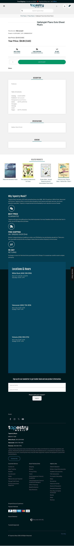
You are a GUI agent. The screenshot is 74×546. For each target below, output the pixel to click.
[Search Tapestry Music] (37, 10)
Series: (13, 127)
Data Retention (33, 489)
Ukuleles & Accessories (56, 471)
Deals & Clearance (54, 466)
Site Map (63, 534)
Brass (51, 478)
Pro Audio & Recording (56, 476)
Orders (10, 476)
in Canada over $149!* (26, 1)
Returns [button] (57, 53)
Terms (30, 474)
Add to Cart (42, 62)
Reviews (52, 500)
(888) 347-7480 (12, 436)
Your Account (11, 474)
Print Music (23, 16)
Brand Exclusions (33, 487)
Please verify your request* (37, 394)
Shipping (31, 466)
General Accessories (55, 488)
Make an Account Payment (15, 478)
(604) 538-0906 (16, 439)
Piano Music (31, 16)
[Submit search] (22, 11)
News (51, 497)
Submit (37, 398)
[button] (17, 51)
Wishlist (10, 471)
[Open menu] (4, 6)
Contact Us (14, 458)
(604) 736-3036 (15, 442)
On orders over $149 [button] (37, 53)
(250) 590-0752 (15, 445)
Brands (52, 495)
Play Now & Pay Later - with (48, 1)
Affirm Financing (33, 485)
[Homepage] (37, 6)
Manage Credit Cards (13, 481)
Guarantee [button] (17, 53)
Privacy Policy (33, 471)
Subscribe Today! (72, 274)
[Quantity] (13, 62)
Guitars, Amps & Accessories (58, 469)
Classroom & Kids (54, 483)
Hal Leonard (19, 31)
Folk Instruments (54, 474)
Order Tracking (12, 469)
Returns (31, 469)
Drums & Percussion (55, 486)
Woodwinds (53, 481)
